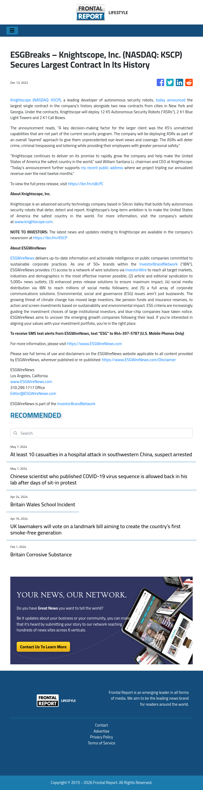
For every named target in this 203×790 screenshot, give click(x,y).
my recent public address (102, 167)
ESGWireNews (22, 258)
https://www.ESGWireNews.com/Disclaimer (139, 360)
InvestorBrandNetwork (159, 264)
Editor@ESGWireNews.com (33, 393)
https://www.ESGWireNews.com (94, 343)
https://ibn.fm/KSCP (50, 238)
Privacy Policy (101, 737)
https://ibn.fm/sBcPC (86, 184)
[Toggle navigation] (12, 31)
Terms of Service (101, 743)
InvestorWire (136, 270)
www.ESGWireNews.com (31, 381)
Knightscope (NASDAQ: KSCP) (35, 100)
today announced (170, 100)
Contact (101, 725)
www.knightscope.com (34, 221)
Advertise (101, 731)
